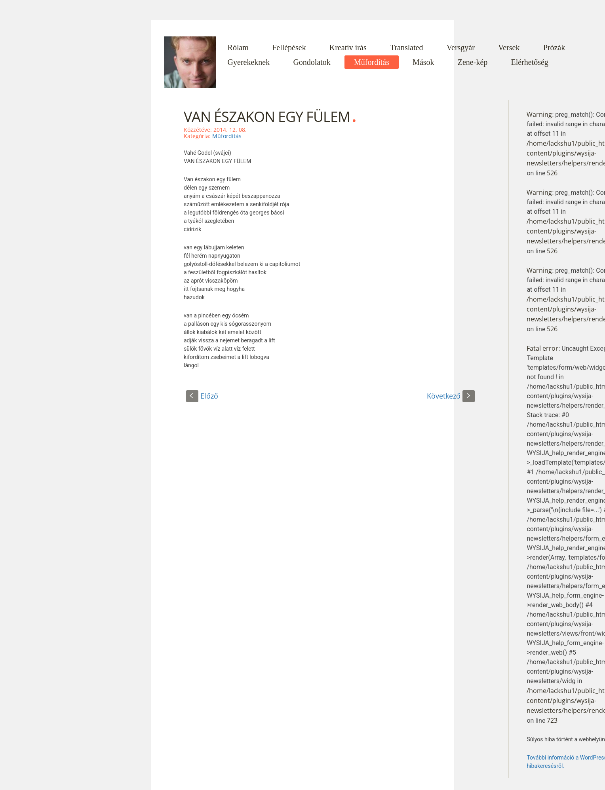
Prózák (554, 47)
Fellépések (289, 47)
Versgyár (461, 47)
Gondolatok (311, 62)
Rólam (238, 47)
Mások (423, 62)
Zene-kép (473, 62)
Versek (508, 47)
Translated (406, 47)
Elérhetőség (529, 62)
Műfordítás (371, 62)
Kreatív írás (348, 47)
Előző (202, 396)
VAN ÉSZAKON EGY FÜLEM (267, 116)
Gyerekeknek (249, 62)
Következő (451, 396)
